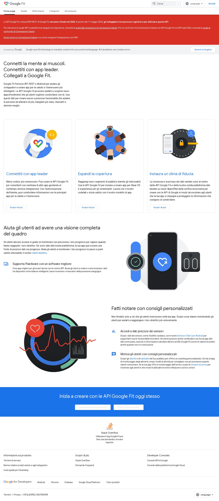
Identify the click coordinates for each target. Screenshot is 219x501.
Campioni (54, 11)
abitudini (145, 358)
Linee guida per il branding (16, 470)
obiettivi (133, 358)
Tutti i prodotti (112, 482)
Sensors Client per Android (190, 336)
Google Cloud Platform (89, 482)
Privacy (17, 494)
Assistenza (70, 11)
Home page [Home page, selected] (9, 11)
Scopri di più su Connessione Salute (20, 37)
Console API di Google (157, 460)
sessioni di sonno (199, 364)
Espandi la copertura (95, 174)
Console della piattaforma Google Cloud (166, 465)
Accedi (211, 3)
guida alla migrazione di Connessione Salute (96, 28)
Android (41, 482)
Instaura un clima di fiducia (171, 174)
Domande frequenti (84, 465)
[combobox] (166, 3)
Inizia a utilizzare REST (128, 407)
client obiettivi (39, 252)
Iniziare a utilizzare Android (93, 407)
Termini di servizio (12, 460)
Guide (24, 11)
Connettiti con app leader (27, 174)
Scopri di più (16, 207)
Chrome (55, 482)
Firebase (69, 482)
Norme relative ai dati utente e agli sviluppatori (25, 465)
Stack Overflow (82, 460)
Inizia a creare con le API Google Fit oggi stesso (109, 396)
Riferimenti (38, 11)
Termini (7, 494)
